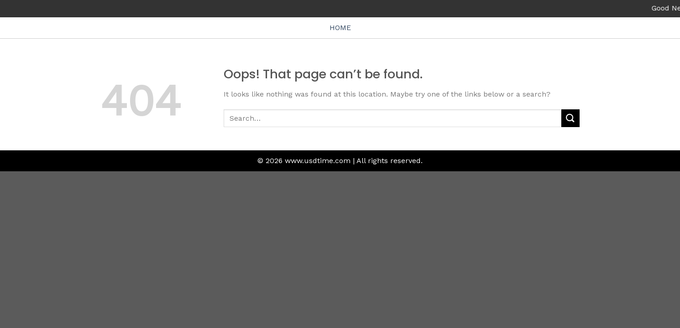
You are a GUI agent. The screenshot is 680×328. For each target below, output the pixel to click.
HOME (340, 27)
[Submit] (570, 118)
